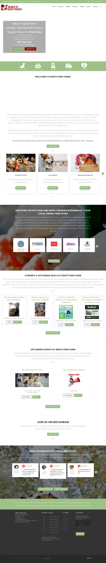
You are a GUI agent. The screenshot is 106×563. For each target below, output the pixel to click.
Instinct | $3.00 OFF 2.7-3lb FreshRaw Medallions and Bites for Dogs (92, 299)
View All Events (52, 406)
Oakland (29, 457)
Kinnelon (69, 455)
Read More (20, 187)
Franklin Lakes (62, 457)
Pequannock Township (48, 457)
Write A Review (61, 489)
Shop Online (18, 48)
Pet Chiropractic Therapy (74, 370)
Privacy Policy (27, 558)
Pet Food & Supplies (22, 69)
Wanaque (35, 457)
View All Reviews (45, 489)
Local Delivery (68, 69)
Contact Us (30, 48)
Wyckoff (71, 457)
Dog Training (53, 69)
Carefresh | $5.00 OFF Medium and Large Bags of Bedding (66, 299)
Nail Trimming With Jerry (32, 370)
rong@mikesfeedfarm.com (21, 519)
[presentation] (83, 528)
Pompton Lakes (78, 455)
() (27, 44)
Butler (87, 455)
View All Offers (52, 332)
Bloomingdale (60, 455)
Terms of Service (34, 558)
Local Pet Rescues (84, 69)
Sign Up (80, 533)
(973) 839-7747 (24, 42)
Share (17, 322)
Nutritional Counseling (38, 69)
